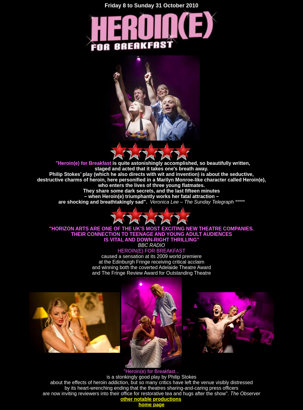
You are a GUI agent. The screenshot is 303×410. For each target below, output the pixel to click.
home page (151, 404)
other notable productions (150, 399)
